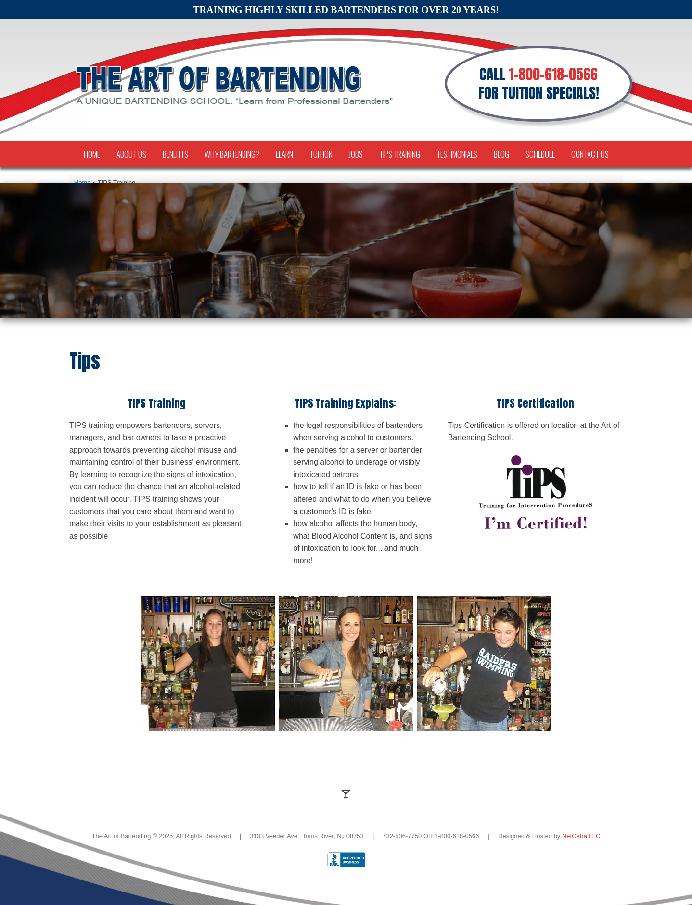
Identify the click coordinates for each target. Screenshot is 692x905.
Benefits (175, 154)
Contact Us (590, 154)
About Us (131, 154)
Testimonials (456, 154)
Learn (284, 154)
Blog (501, 154)
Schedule (540, 154)
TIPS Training (399, 154)
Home (92, 154)
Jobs (356, 154)
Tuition (321, 154)
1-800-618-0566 (553, 74)
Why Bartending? (232, 154)
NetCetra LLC (581, 836)
